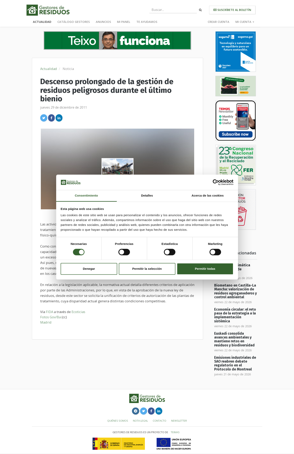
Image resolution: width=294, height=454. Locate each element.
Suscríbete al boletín (232, 10)
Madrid (46, 322)
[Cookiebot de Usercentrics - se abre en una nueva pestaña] (215, 182)
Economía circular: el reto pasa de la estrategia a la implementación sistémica (235, 315)
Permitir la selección (147, 269)
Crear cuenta (218, 22)
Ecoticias (78, 311)
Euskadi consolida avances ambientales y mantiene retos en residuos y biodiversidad (234, 339)
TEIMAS (175, 432)
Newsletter (179, 420)
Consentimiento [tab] (86, 195)
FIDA (49, 311)
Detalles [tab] (147, 195)
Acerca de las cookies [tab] (208, 195)
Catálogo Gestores (73, 22)
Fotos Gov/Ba (50, 317)
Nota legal (140, 420)
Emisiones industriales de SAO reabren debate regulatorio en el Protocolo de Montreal (235, 363)
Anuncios (103, 22)
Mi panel (123, 22)
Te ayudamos (146, 22)
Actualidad (42, 22)
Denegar (89, 269)
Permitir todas (205, 269)
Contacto (159, 420)
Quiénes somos (117, 420)
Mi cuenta (244, 22)
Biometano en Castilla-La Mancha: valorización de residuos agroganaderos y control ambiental (235, 291)
